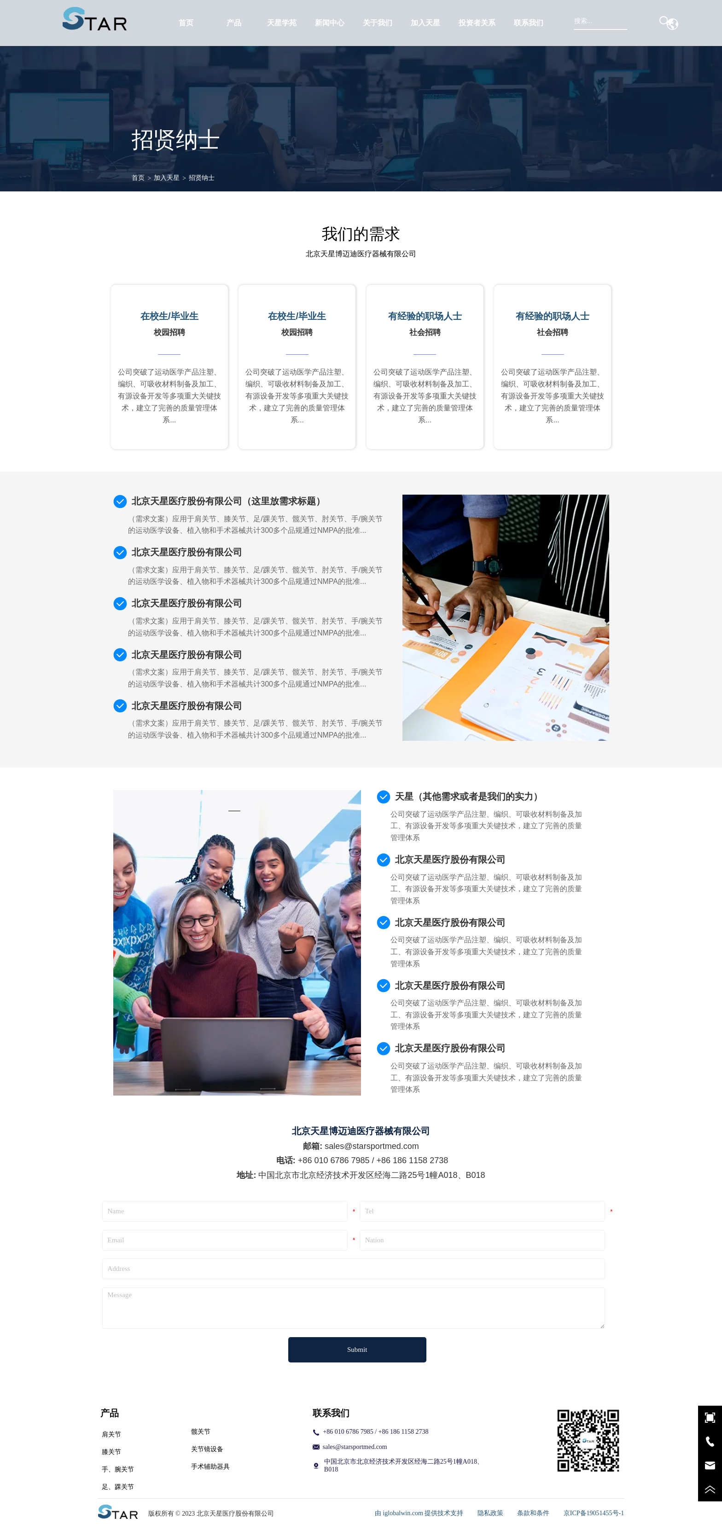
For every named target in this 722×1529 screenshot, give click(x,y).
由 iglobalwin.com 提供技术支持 (419, 1513)
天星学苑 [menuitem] (282, 23)
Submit (357, 1349)
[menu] (358, 23)
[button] (233, 23)
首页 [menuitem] (186, 23)
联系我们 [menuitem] (528, 23)
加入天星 (167, 177)
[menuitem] (234, 23)
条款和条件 (533, 1513)
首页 (138, 177)
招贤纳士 (202, 177)
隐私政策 (490, 1513)
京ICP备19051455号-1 (594, 1513)
